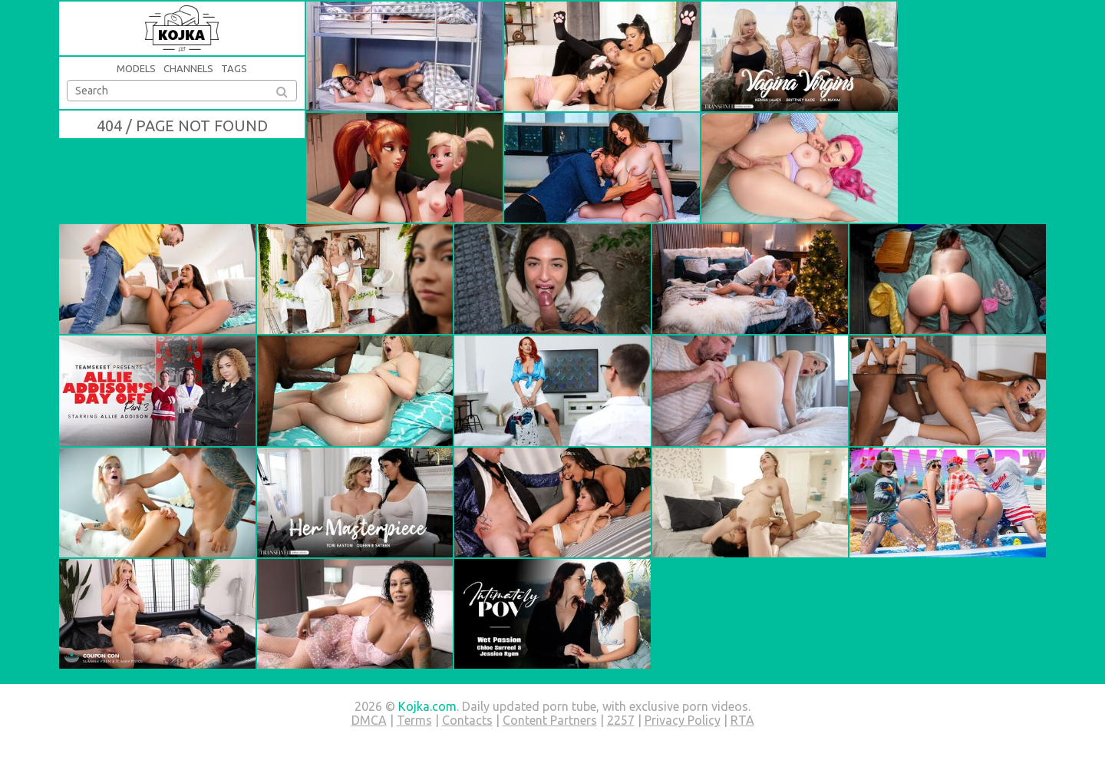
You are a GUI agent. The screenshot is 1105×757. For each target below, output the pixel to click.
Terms (414, 720)
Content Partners (550, 720)
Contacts (467, 720)
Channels (188, 68)
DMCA (369, 720)
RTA (742, 720)
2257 (621, 720)
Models (136, 68)
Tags (234, 68)
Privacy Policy (683, 720)
